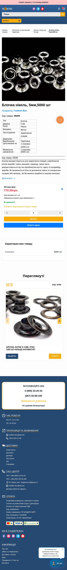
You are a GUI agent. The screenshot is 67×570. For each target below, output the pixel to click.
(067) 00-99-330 (33, 395)
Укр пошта (10, 458)
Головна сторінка (4, 31)
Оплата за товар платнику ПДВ (18, 506)
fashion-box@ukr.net (16, 435)
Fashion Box (20, 110)
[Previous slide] (7, 321)
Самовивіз (10, 464)
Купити (33, 219)
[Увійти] (59, 9)
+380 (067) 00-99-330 (18, 479)
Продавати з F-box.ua (10, 560)
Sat (7, 461)
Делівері (9, 456)
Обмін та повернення (10, 552)
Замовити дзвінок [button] (33, 400)
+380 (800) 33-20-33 (17, 476)
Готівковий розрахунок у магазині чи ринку (22, 501)
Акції (3, 557)
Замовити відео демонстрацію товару (20, 207)
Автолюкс (10, 453)
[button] (64, 9)
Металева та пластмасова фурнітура (21, 31)
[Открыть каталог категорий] (11, 21)
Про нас (5, 549)
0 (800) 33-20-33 (33, 390)
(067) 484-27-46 (15, 438)
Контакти (5, 563)
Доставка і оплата (9, 554)
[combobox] (32, 14)
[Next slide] (59, 321)
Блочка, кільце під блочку (40, 31)
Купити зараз (33, 225)
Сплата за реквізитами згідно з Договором (22, 503)
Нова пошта (10, 450)
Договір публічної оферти (16, 489)
